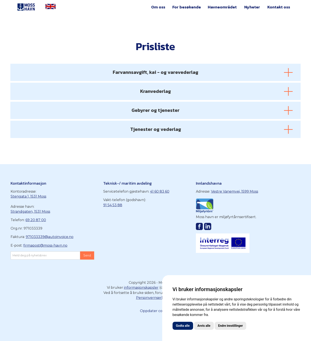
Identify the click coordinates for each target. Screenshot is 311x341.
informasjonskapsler (141, 287)
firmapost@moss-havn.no (45, 245)
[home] (26, 7)
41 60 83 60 (159, 191)
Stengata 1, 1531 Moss (28, 196)
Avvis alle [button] (203, 325)
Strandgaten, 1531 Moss (30, 211)
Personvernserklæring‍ (155, 298)
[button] (158, 8)
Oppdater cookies (155, 311)
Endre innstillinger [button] (230, 325)
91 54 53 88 (112, 205)
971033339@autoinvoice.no (49, 237)
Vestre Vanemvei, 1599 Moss (234, 191)
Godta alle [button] (183, 325)
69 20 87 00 (35, 220)
